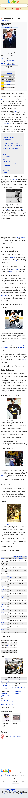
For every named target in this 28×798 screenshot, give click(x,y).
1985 (13, 698)
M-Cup (10, 573)
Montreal (9, 52)
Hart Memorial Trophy (7, 124)
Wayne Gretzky (12, 271)
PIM (22, 558)
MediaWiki (22, 793)
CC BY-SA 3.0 (13, 791)
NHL (11, 577)
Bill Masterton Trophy (5, 704)
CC (8, 645)
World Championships (8, 78)
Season (2, 558)
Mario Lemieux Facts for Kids (7, 778)
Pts (20, 558)
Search (25, 5)
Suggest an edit (15, 783)
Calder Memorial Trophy (18, 260)
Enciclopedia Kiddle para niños (7, 796)
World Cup (8, 84)
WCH (8, 649)
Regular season (18, 556)
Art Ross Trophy (6, 123)
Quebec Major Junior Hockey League (15, 209)
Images (9, 8)
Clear (23, 5)
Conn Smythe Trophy (5, 685)
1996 (24, 687)
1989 (16, 687)
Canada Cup (8, 81)
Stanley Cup (18, 111)
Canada (10, 61)
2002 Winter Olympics (19, 435)
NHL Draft (3, 63)
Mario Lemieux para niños (15, 736)
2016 (22, 683)
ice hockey (9, 73)
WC (8, 643)
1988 (13, 687)
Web (6, 8)
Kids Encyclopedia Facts (5, 20)
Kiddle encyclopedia (12, 772)
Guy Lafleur (21, 216)
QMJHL (11, 564)
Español (21, 8)
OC (2, 25)
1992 (18, 687)
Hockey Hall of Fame (5, 27)
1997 (13, 681)
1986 (13, 691)
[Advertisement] (14, 13)
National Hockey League (9, 98)
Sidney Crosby (4, 475)
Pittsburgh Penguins (11, 60)
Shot (2, 58)
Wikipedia (5, 793)
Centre (8, 56)
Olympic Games (8, 75)
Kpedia (17, 8)
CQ (3, 25)
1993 (21, 687)
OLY (8, 647)
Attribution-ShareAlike (5, 775)
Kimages (13, 8)
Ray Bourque (13, 257)
